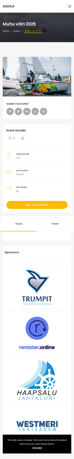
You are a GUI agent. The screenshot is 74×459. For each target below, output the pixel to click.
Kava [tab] (18, 223)
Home (6, 31)
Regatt (20, 174)
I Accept (37, 447)
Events (16, 31)
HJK (18, 157)
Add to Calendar (37, 204)
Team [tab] (55, 223)
